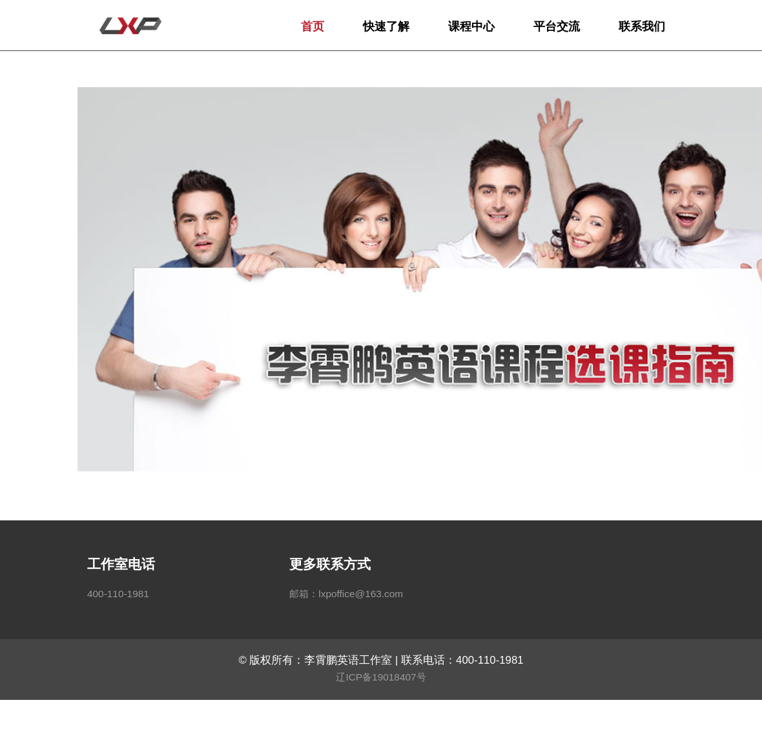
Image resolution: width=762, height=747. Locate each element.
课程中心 (471, 26)
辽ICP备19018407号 (381, 676)
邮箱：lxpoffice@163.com (346, 593)
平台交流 (556, 26)
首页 (312, 26)
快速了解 (386, 26)
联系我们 (642, 26)
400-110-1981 (118, 593)
